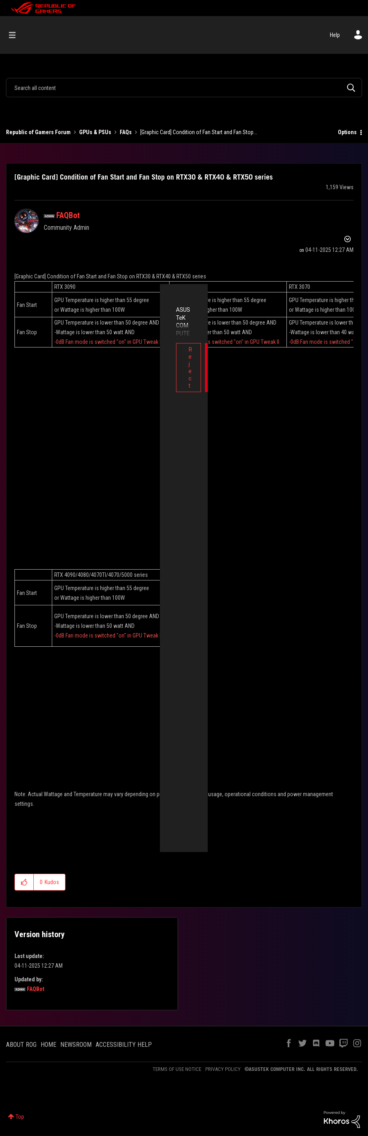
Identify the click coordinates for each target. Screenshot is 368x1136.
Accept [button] (242, 349)
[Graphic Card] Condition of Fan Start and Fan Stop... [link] (198, 132)
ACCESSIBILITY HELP (124, 1044)
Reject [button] (126, 349)
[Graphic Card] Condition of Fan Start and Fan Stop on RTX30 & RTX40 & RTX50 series (143, 176)
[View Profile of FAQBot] (68, 215)
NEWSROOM (76, 1044)
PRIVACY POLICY (223, 1069)
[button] (24, 882)
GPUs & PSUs (95, 132)
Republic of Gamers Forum (38, 132)
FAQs (126, 132)
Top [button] (20, 1117)
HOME (48, 1044)
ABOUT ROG (21, 1044)
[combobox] (184, 87)
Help (335, 35)
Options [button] (347, 132)
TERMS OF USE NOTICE (177, 1069)
